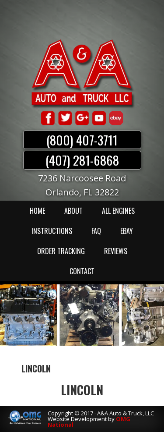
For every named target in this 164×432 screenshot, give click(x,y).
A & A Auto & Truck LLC (82, 73)
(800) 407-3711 (82, 140)
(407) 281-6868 (82, 160)
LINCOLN (82, 390)
